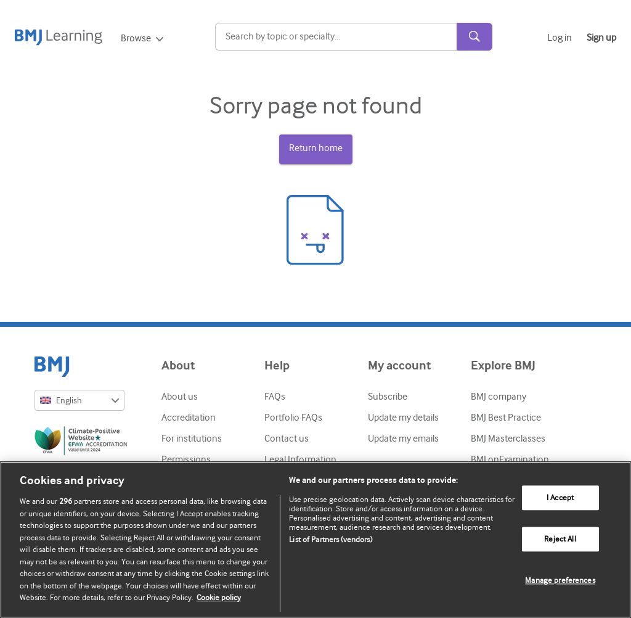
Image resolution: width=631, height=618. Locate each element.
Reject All (560, 539)
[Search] (336, 37)
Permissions (186, 459)
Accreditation (188, 417)
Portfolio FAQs (293, 417)
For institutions (191, 438)
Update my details (403, 417)
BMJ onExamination (510, 459)
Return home (316, 148)
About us (179, 396)
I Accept (560, 498)
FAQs (274, 396)
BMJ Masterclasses (508, 438)
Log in (559, 37)
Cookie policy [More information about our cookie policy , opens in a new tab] (219, 597)
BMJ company (498, 396)
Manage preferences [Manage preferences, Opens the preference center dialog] (560, 580)
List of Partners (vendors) (330, 539)
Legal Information (300, 459)
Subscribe (387, 396)
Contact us (286, 438)
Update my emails (403, 438)
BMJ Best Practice (506, 417)
